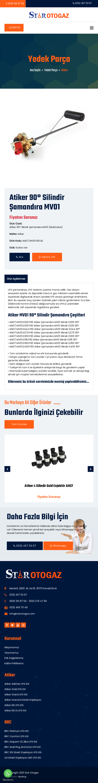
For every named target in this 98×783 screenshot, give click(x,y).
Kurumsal (12, 638)
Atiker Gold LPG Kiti (15, 689)
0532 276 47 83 (38, 601)
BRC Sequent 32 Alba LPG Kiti (20, 741)
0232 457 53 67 (82, 3)
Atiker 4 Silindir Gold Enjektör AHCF (49, 486)
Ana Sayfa (35, 70)
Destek (14, 27)
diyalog (22, 776)
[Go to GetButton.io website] (8, 780)
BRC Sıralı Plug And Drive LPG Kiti (22, 747)
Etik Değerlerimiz (13, 658)
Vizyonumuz (11, 652)
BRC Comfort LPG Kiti (16, 736)
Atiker (21, 234)
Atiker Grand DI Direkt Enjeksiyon (22, 700)
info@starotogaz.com (22, 613)
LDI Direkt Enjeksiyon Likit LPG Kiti (22, 757)
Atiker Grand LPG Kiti (16, 694)
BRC (7, 722)
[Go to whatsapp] (8, 773)
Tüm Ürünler (19, 424)
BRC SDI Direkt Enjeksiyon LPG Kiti (23, 752)
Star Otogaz (32, 772)
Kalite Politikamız (14, 663)
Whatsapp (58, 545)
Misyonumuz (11, 647)
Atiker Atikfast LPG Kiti (16, 684)
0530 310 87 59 (16, 3)
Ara (19, 257)
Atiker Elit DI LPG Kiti (15, 710)
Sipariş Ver (47, 257)
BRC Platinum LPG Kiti (16, 731)
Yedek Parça (51, 70)
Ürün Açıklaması (16, 278)
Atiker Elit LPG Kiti (14, 705)
